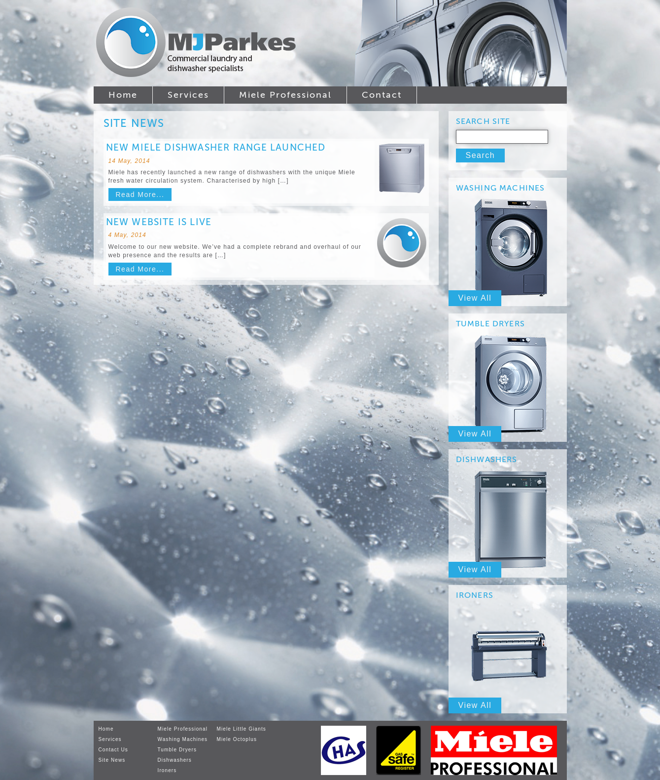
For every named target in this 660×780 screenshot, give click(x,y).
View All (475, 298)
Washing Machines (183, 739)
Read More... (140, 194)
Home (123, 95)
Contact (382, 95)
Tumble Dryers (177, 749)
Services (188, 95)
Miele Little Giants (241, 729)
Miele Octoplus (237, 739)
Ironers (167, 770)
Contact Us (113, 749)
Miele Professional (285, 95)
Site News (112, 760)
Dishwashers (175, 760)
